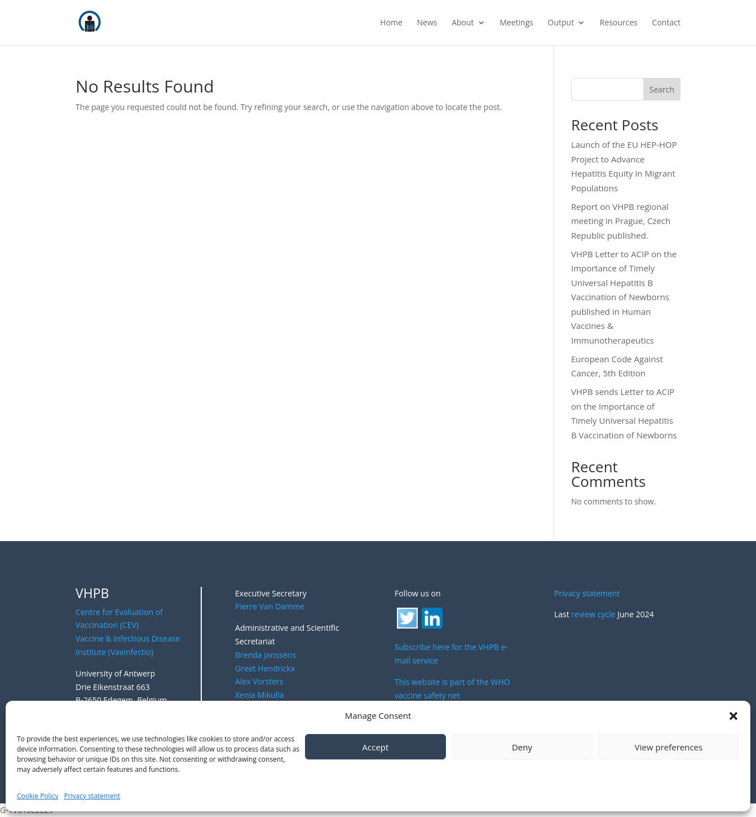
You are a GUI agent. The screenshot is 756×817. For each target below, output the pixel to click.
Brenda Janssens (265, 654)
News (427, 23)
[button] (733, 716)
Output (561, 23)
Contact (666, 23)
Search (661, 89)
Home (391, 23)
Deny (522, 747)
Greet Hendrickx (265, 668)
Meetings (516, 23)
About (463, 23)
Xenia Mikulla (259, 694)
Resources (619, 23)
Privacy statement (92, 796)
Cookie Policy (37, 796)
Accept (375, 747)
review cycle (593, 614)
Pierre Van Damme (269, 606)
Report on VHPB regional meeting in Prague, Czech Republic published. (620, 221)
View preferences (668, 747)
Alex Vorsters (259, 681)
